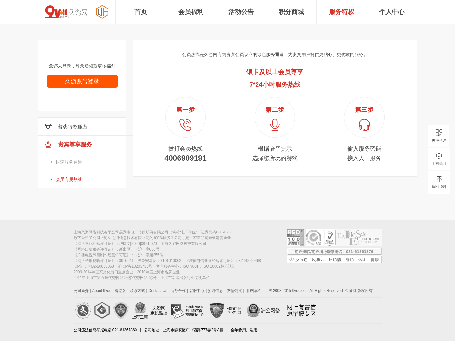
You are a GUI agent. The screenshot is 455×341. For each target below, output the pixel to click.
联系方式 (137, 290)
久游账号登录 (82, 81)
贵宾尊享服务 (89, 164)
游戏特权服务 (66, 126)
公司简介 (81, 290)
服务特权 (341, 11)
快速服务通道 (69, 161)
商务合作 (178, 290)
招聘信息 (215, 290)
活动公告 (241, 11)
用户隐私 (253, 290)
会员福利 (190, 11)
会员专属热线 (69, 179)
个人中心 (391, 11)
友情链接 (234, 290)
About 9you (102, 290)
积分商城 (291, 11)
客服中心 (196, 290)
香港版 (120, 290)
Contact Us (158, 290)
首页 (140, 11)
